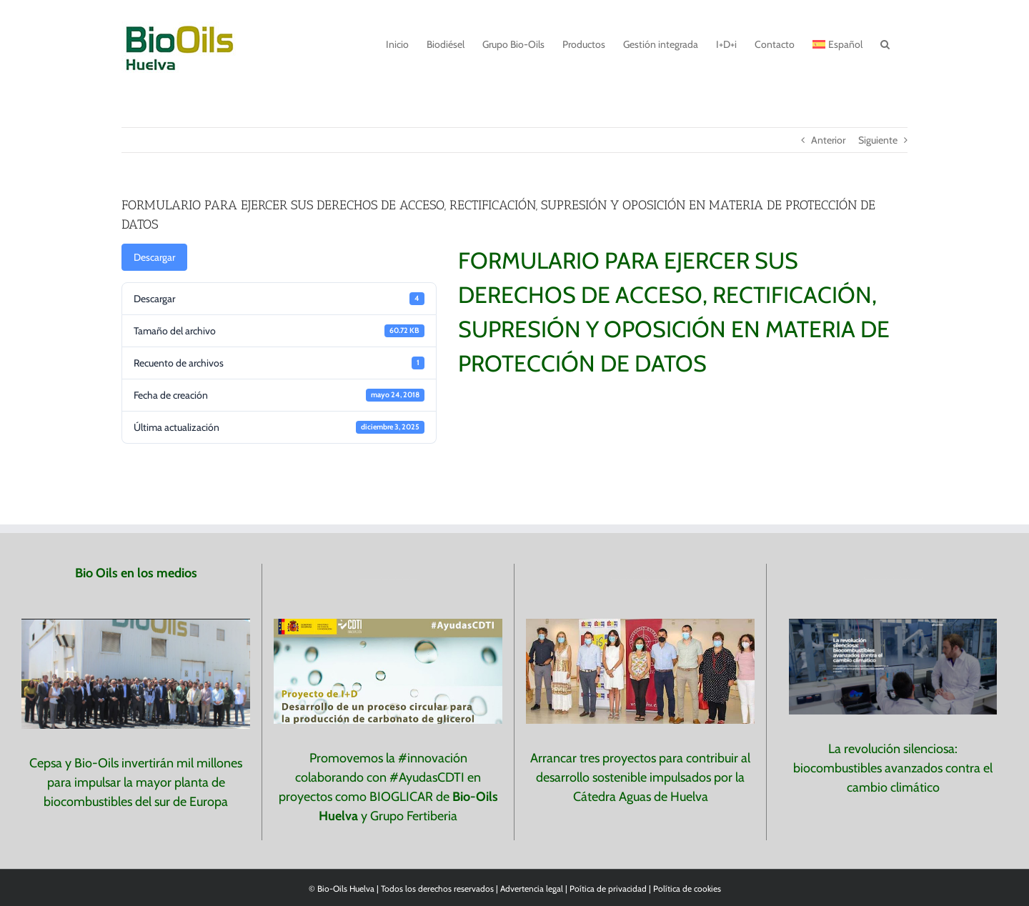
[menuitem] (837, 42)
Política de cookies (687, 888)
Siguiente (878, 140)
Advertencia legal (532, 888)
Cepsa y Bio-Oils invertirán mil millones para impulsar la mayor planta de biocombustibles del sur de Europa (135, 782)
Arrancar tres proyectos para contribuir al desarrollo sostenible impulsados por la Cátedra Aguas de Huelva (640, 777)
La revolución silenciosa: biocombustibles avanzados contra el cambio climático (893, 768)
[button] (885, 42)
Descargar (154, 257)
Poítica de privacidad (608, 888)
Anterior (828, 140)
